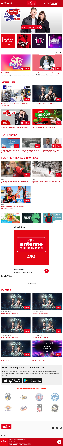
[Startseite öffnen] (31, 3)
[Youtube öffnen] (2, 3)
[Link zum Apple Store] (12, 381)
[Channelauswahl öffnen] (48, 3)
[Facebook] (57, 428)
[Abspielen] (59, 442)
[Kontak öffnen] (45, 3)
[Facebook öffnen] (8, 3)
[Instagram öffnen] (5, 3)
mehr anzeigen (31, 283)
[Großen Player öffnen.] (54, 442)
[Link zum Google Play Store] (32, 381)
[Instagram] (61, 428)
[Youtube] (53, 428)
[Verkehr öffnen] (11, 3)
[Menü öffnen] (60, 3)
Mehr (27, 69)
